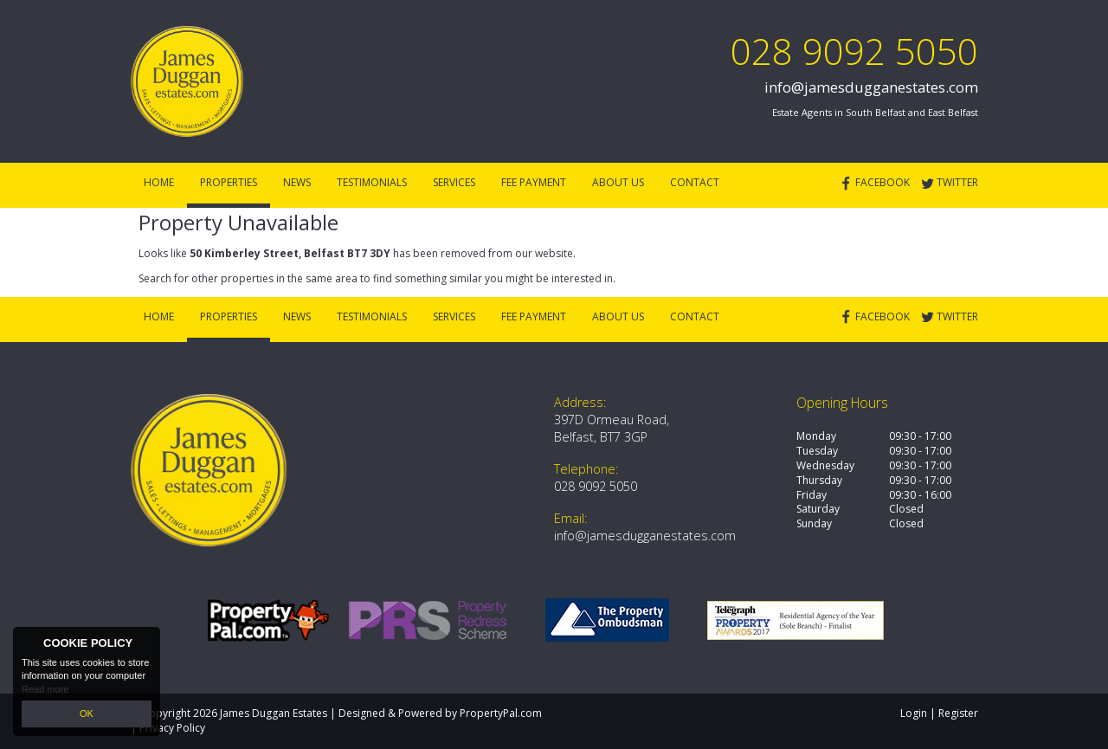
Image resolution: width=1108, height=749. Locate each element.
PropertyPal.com (501, 713)
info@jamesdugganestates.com (871, 87)
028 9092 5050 (854, 50)
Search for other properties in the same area (248, 278)
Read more (45, 688)
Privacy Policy (172, 727)
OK (86, 713)
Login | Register (939, 713)
